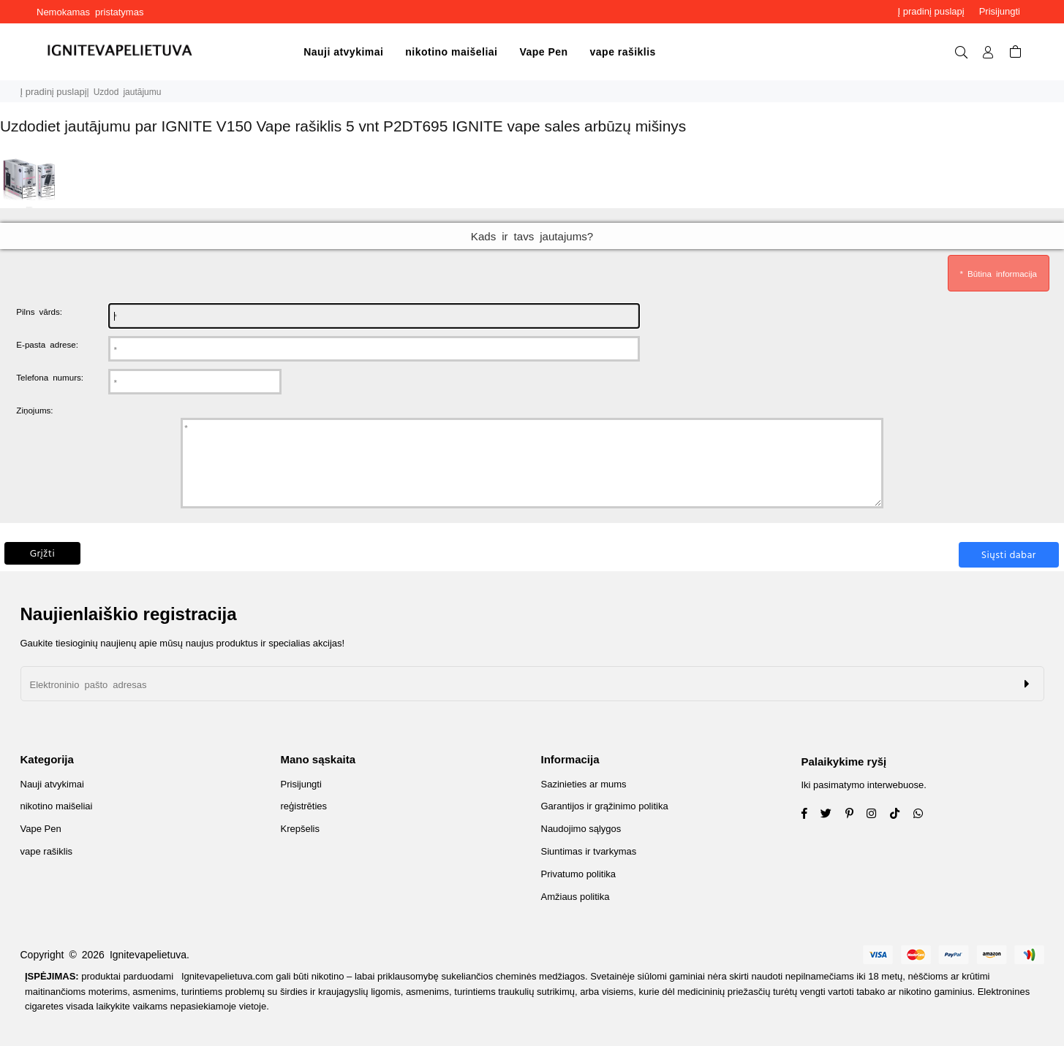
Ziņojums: (34, 409)
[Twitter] (831, 814)
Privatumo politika (578, 874)
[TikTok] (900, 814)
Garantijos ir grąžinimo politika (604, 806)
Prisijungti (999, 11)
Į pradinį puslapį (931, 11)
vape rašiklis (623, 52)
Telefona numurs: (49, 377)
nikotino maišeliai (451, 52)
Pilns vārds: (39, 311)
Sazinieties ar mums (584, 784)
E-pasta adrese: (47, 344)
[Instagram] (854, 814)
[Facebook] (809, 814)
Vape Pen (543, 52)
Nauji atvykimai (343, 52)
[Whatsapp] (923, 814)
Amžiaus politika (575, 896)
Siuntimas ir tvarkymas (589, 851)
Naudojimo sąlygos (581, 828)
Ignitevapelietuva (148, 955)
